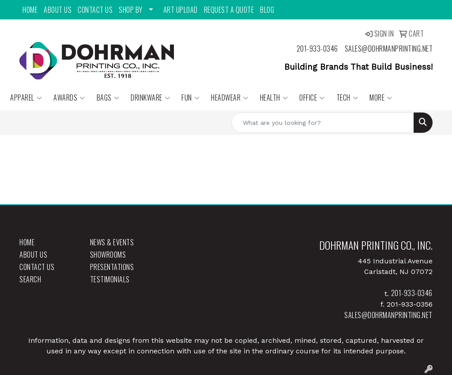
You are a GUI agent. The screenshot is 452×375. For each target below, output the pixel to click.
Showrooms (108, 254)
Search (30, 279)
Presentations (112, 267)
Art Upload (180, 9)
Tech (347, 97)
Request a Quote (229, 9)
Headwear (230, 97)
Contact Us (95, 9)
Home (30, 9)
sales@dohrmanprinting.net (389, 48)
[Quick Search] (322, 122)
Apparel (26, 97)
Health (274, 97)
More (380, 97)
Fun (190, 97)
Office (312, 97)
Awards (69, 97)
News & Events (112, 242)
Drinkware (150, 97)
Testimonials (110, 279)
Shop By (131, 9)
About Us (58, 9)
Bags (108, 97)
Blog (267, 9)
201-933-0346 (317, 48)
